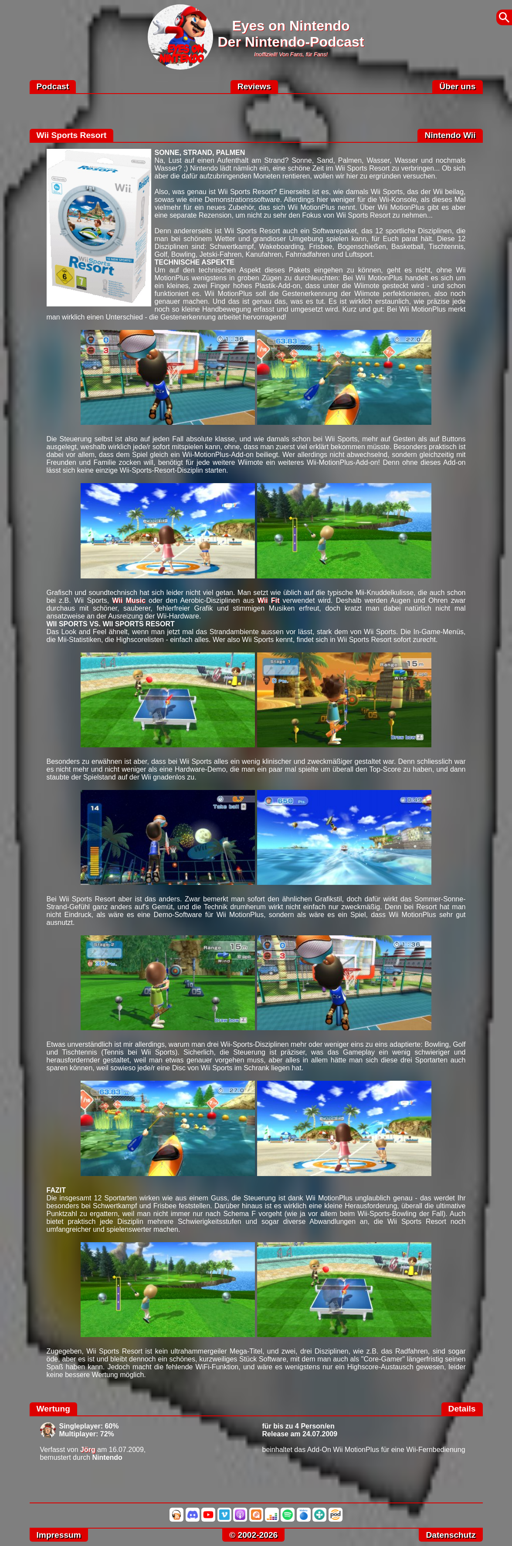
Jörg (87, 1449)
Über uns (457, 86)
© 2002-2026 (253, 1534)
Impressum (59, 1534)
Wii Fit (269, 600)
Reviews (254, 86)
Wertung (53, 1408)
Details (462, 1408)
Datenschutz (450, 1534)
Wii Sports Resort (72, 135)
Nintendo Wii (449, 135)
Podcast (53, 86)
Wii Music (128, 600)
